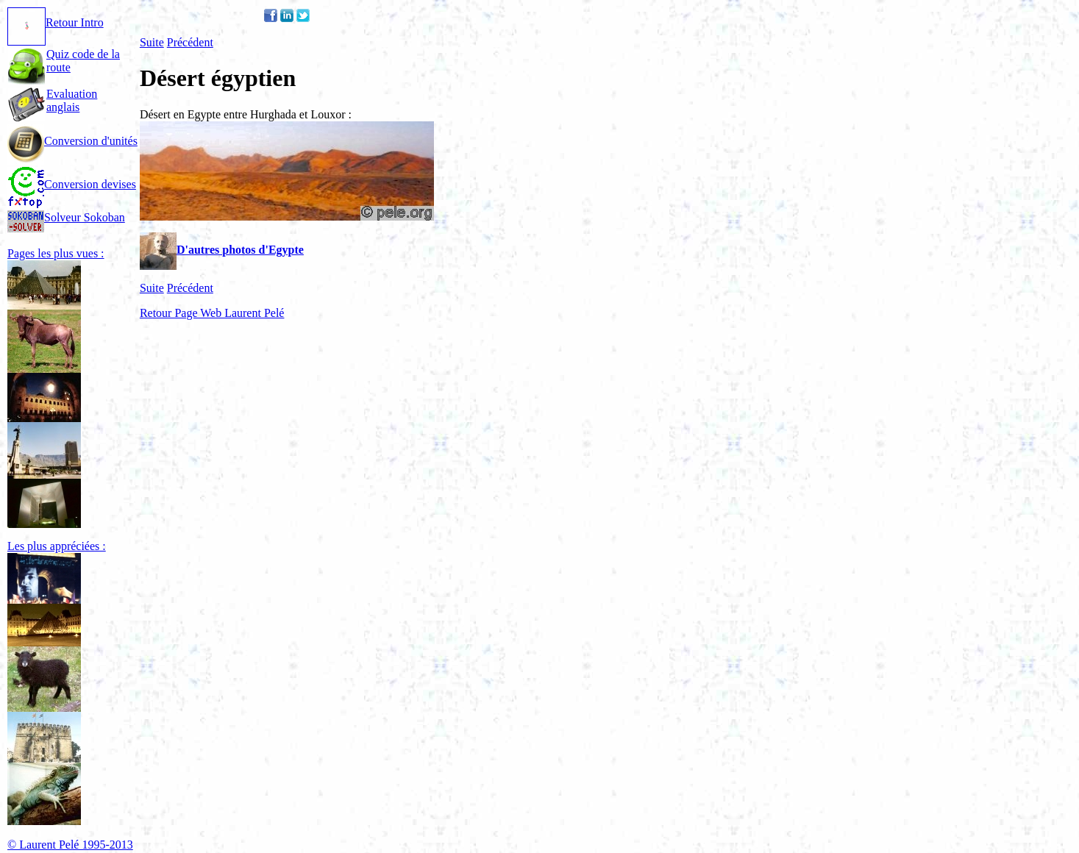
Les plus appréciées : (56, 546)
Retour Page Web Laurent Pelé (212, 313)
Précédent (190, 42)
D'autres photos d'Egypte (222, 249)
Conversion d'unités (72, 141)
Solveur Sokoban (66, 217)
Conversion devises (71, 184)
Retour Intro (55, 22)
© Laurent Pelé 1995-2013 (70, 844)
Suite (152, 42)
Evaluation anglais (71, 100)
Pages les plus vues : (55, 253)
